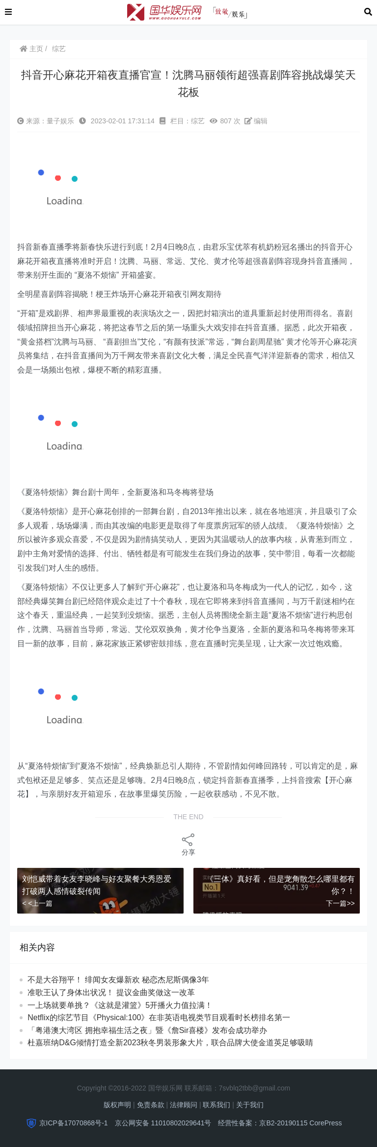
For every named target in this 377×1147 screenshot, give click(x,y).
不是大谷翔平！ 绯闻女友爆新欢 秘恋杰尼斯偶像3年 (123, 979)
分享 (188, 844)
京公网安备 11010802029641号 (163, 1123)
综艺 (59, 49)
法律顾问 (183, 1105)
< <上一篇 (37, 903)
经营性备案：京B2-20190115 (262, 1123)
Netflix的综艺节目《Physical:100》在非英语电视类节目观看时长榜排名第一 (158, 1017)
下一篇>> (340, 903)
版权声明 (117, 1105)
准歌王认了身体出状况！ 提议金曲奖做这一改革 (120, 992)
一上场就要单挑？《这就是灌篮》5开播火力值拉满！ (120, 1005)
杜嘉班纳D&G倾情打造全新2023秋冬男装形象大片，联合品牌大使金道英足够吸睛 (170, 1042)
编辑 (256, 121)
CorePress (325, 1123)
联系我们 (216, 1105)
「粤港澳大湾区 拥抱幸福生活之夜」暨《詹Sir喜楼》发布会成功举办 (147, 1030)
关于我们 (250, 1105)
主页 (31, 49)
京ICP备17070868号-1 (73, 1123)
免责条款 (150, 1105)
